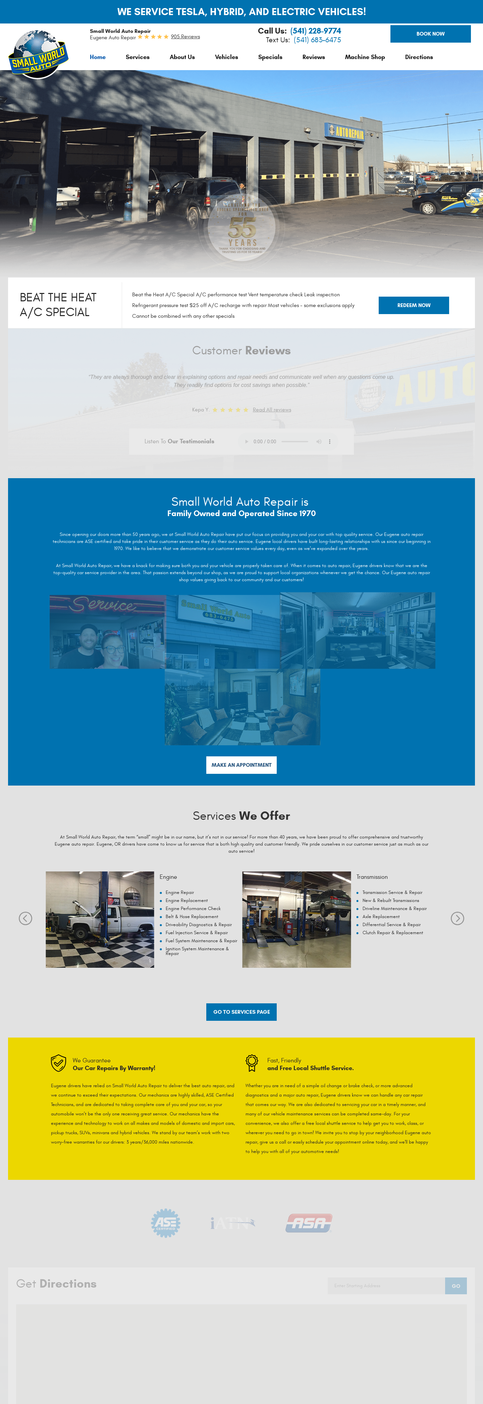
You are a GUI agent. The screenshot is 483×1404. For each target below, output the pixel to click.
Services (138, 57)
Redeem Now (414, 305)
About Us (182, 57)
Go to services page (241, 1012)
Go (456, 1286)
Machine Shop (365, 57)
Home (98, 57)
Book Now (431, 34)
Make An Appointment (242, 765)
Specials (270, 57)
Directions (419, 57)
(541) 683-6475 (317, 40)
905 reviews (185, 37)
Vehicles (226, 57)
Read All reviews (272, 409)
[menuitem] (98, 57)
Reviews (314, 57)
